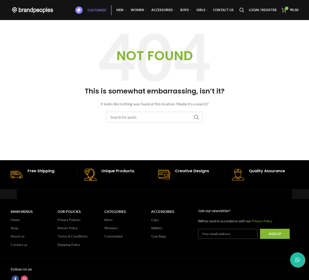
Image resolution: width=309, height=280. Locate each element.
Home (15, 221)
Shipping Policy (68, 246)
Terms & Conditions (72, 238)
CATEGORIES (115, 213)
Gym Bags (158, 238)
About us (18, 238)
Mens (108, 221)
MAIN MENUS (22, 213)
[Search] (241, 11)
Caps (155, 221)
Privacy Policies (69, 221)
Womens (111, 230)
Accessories (162, 213)
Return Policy (67, 230)
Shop (14, 230)
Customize (90, 10)
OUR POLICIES (69, 213)
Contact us (19, 246)
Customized (113, 238)
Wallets (156, 230)
